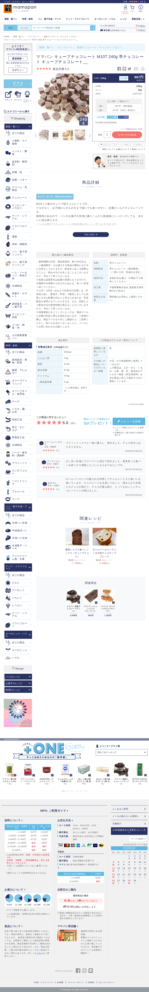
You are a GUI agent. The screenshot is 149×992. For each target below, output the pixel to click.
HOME (36, 982)
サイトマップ (48, 982)
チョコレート (65, 47)
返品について (137, 149)
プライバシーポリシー (75, 982)
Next (90, 135)
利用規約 (91, 982)
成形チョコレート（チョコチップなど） (99, 47)
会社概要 (60, 982)
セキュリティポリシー (106, 982)
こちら (40, 953)
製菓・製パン (46, 47)
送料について (108, 149)
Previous (36, 135)
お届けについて (122, 149)
